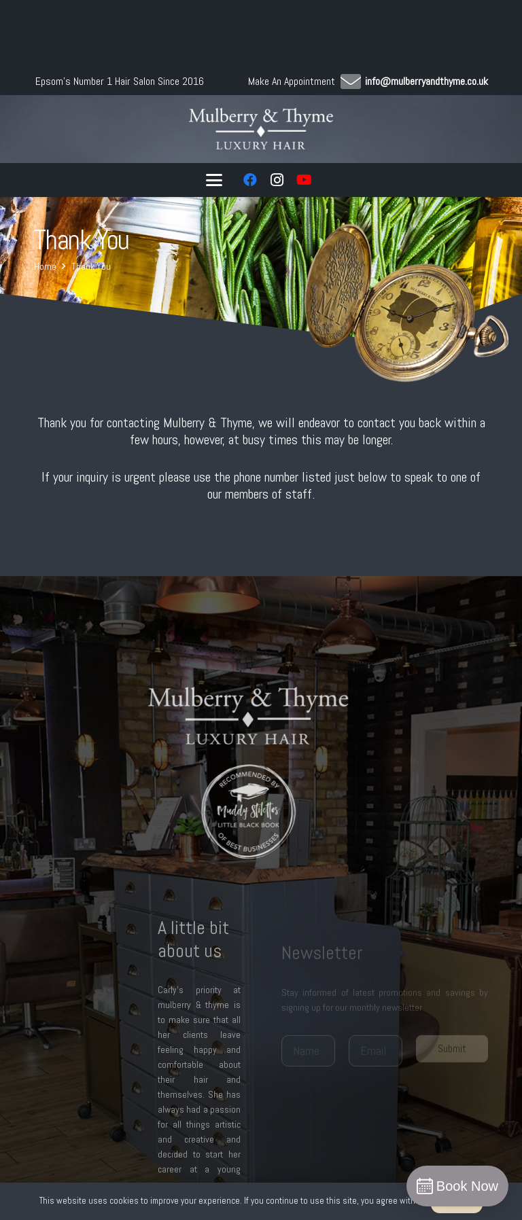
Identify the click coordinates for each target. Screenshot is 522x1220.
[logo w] (261, 129)
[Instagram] (277, 180)
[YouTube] (304, 180)
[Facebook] (250, 180)
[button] (214, 180)
